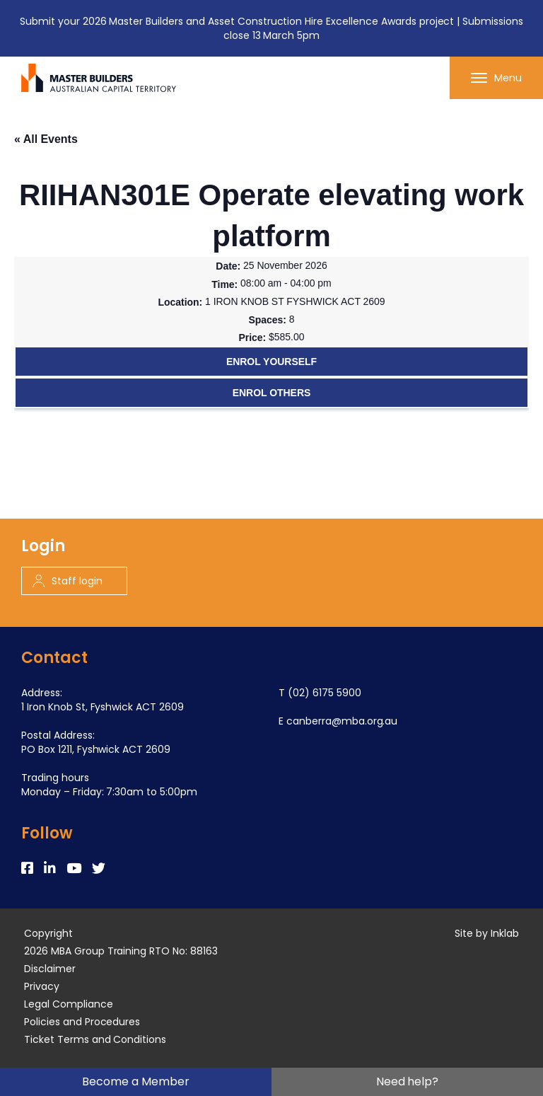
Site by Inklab (487, 933)
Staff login (68, 581)
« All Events (46, 139)
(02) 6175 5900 (324, 693)
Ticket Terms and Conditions (95, 1039)
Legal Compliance (68, 1004)
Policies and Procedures (82, 1022)
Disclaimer (50, 969)
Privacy (41, 986)
